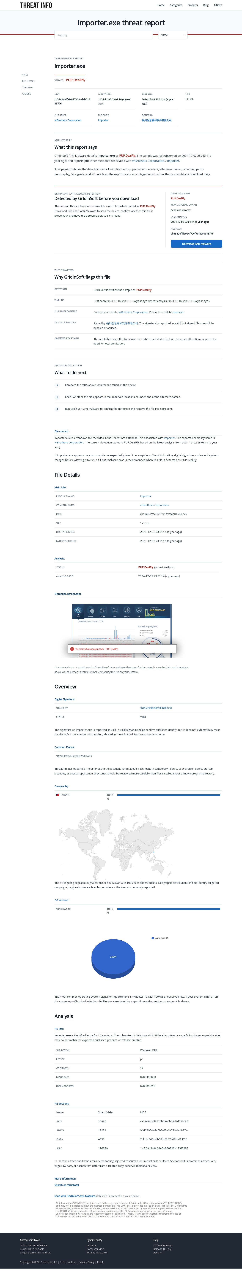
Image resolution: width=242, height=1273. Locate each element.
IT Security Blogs (163, 1245)
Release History (162, 1249)
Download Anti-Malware (196, 244)
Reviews (158, 1252)
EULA (100, 1262)
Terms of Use (68, 1262)
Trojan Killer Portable (32, 1249)
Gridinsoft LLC (49, 1262)
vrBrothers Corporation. (68, 120)
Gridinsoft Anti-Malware (33, 1245)
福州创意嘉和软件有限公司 (157, 120)
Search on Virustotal (66, 1185)
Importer (103, 120)
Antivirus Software (30, 1240)
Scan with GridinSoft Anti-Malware (74, 1196)
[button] (173, 35)
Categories (176, 5)
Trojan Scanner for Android (35, 1252)
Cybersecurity (94, 1240)
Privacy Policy (86, 1262)
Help (155, 1240)
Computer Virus (95, 1249)
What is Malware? (97, 1252)
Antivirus (91, 1245)
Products (193, 5)
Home (160, 5)
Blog (205, 5)
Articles (218, 5)
